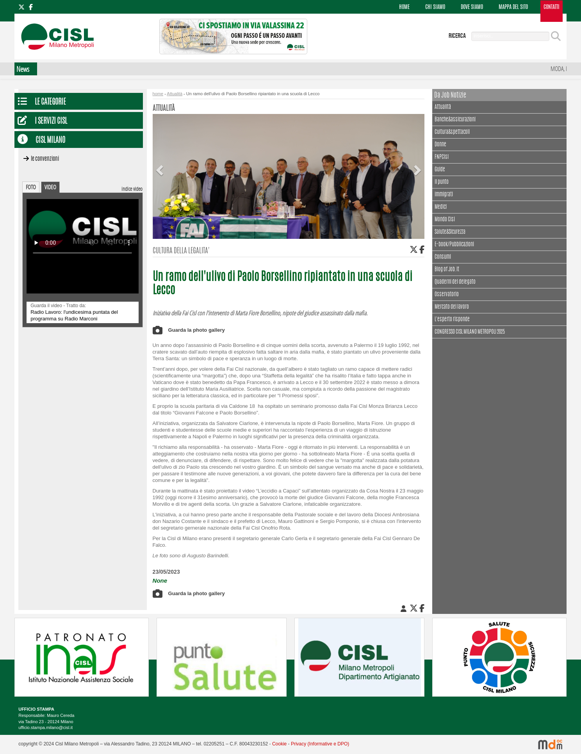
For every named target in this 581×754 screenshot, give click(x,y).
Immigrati (444, 194)
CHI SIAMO (435, 7)
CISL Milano (50, 140)
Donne (440, 145)
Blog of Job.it (447, 269)
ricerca (457, 36)
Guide (440, 169)
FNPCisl (442, 157)
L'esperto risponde (452, 319)
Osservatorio (447, 294)
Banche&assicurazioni (455, 120)
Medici (441, 207)
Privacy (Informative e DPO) (320, 744)
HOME (404, 7)
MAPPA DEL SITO (513, 7)
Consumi (443, 257)
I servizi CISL (51, 121)
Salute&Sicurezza (450, 232)
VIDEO (50, 187)
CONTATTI (552, 7)
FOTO (31, 187)
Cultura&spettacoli (452, 131)
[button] (161, 164)
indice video (132, 188)
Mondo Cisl (445, 219)
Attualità (443, 106)
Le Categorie (50, 102)
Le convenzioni (45, 159)
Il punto (442, 182)
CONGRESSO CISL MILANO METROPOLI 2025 (470, 332)
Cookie (279, 744)
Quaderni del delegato (455, 282)
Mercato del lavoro (452, 307)
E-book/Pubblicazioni (454, 244)
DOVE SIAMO (472, 7)
